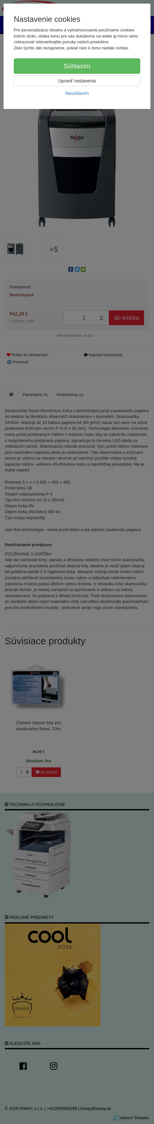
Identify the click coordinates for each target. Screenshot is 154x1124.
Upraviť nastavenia (77, 80)
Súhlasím (77, 66)
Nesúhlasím (77, 93)
